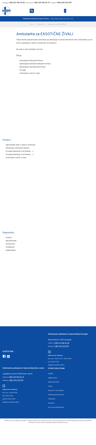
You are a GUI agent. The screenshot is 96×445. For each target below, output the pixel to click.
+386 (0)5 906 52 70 (16, 377)
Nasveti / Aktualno (55, 390)
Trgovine (51, 399)
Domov (31, 24)
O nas (50, 386)
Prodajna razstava (56, 395)
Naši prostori (53, 382)
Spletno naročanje (56, 407)
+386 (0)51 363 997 (61, 346)
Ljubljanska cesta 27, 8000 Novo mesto (17, 374)
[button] (32, 11)
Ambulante (40, 24)
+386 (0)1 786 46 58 (61, 343)
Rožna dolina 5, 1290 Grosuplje (59, 340)
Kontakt (51, 403)
